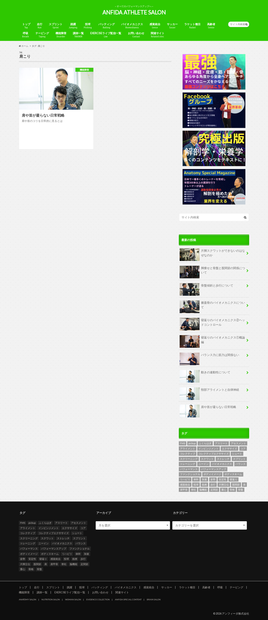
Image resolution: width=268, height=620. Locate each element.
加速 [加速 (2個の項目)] (204, 479)
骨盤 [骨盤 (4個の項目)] (240, 489)
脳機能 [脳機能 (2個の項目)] (203, 489)
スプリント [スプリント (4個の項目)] (239, 458)
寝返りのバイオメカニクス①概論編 (212, 341)
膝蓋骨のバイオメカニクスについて (212, 306)
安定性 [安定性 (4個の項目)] (222, 479)
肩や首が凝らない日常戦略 (208, 408)
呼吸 (25, 34)
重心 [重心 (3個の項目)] (223, 489)
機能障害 (60, 34)
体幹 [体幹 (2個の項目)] (195, 479)
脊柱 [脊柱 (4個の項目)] (193, 489)
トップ (26, 25)
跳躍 (73, 25)
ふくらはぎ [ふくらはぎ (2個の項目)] (205, 443)
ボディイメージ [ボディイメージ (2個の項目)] (212, 474)
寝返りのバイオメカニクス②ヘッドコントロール (212, 324)
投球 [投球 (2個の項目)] (195, 484)
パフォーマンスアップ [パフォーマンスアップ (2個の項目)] (213, 469)
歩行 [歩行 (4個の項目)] (212, 484)
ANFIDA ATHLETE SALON (134, 12)
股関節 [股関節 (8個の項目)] (236, 484)
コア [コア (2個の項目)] (243, 448)
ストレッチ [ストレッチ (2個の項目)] (223, 458)
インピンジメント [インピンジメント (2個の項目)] (208, 448)
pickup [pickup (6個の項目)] (192, 443)
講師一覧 (78, 34)
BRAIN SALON (154, 599)
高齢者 (211, 25)
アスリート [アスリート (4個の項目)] (221, 443)
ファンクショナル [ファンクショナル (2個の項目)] (190, 474)
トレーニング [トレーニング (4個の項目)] (187, 463)
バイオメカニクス (132, 25)
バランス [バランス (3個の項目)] (241, 463)
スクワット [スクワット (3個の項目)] (207, 458)
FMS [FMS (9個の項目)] (182, 443)
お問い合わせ (136, 34)
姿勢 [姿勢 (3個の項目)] (212, 479)
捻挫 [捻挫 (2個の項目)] (204, 484)
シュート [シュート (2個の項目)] (237, 453)
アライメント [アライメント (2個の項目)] (187, 448)
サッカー (172, 25)
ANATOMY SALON (27, 599)
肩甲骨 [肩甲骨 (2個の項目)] (184, 489)
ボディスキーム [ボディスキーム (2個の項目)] (233, 474)
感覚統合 (154, 25)
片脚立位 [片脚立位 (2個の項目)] (224, 484)
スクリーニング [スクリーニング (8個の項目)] (189, 458)
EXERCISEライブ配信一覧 (105, 34)
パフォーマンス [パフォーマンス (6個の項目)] (189, 469)
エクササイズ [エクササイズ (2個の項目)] (229, 448)
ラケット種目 (192, 25)
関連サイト (157, 34)
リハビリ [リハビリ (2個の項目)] (185, 479)
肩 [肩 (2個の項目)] (244, 484)
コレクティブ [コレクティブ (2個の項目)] (187, 453)
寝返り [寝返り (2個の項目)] (233, 479)
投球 (88, 25)
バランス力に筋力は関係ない (209, 356)
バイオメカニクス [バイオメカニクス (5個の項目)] (222, 463)
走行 (39, 25)
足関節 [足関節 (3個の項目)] (214, 489)
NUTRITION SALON (50, 599)
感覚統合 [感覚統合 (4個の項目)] (185, 484)
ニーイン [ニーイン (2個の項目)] (203, 463)
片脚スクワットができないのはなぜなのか (212, 254)
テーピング (42, 34)
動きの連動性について (205, 374)
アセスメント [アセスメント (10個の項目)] (238, 443)
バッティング (106, 25)
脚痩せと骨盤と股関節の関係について (212, 272)
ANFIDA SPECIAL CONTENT (128, 599)
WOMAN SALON (73, 599)
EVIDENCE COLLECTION (98, 599)
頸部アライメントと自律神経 (209, 391)
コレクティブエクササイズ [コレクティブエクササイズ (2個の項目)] (213, 453)
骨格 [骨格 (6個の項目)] (232, 489)
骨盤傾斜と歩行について (206, 287)
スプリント (55, 25)
